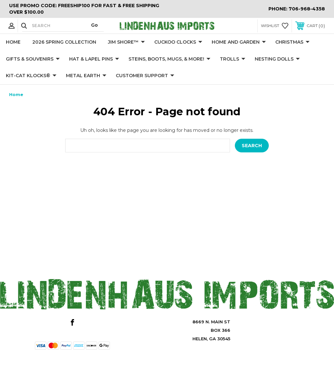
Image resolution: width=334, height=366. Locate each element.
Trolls (232, 59)
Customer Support (145, 76)
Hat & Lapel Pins (94, 59)
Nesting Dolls (277, 59)
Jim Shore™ (126, 42)
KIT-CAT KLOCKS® (31, 76)
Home (13, 42)
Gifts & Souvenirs (33, 59)
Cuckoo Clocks (178, 42)
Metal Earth (86, 76)
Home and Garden (239, 42)
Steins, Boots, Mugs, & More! (169, 59)
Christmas (292, 42)
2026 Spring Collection (64, 42)
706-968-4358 (307, 9)
